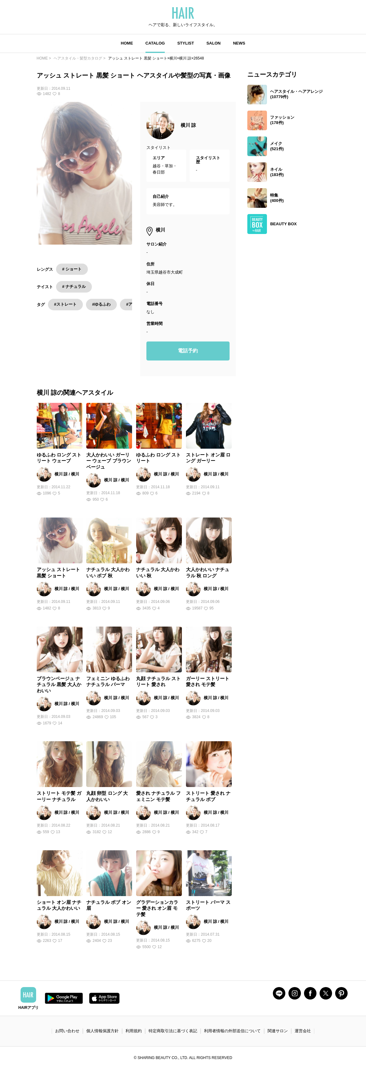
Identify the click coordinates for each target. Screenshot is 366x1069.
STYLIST (185, 43)
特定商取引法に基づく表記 (173, 1030)
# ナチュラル (74, 286)
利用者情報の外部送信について (232, 1030)
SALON (214, 43)
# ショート (72, 269)
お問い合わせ (67, 1030)
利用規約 (134, 1030)
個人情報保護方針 (102, 1030)
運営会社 (303, 1030)
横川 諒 (188, 125)
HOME (127, 43)
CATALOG (155, 43)
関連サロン (278, 1030)
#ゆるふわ (101, 304)
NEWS (239, 43)
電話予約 (188, 350)
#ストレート (65, 304)
